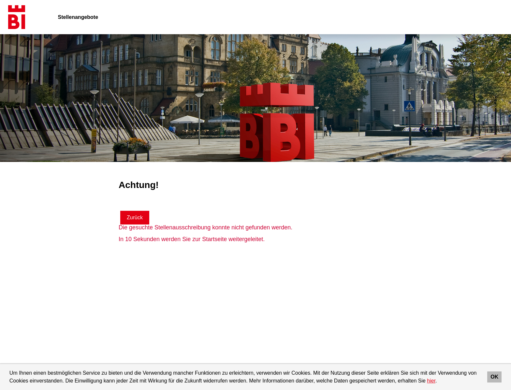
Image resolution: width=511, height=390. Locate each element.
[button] (439, 382)
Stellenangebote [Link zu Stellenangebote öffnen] (78, 17)
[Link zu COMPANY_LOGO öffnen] (16, 17)
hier (431, 380)
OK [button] (494, 377)
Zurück (135, 217)
